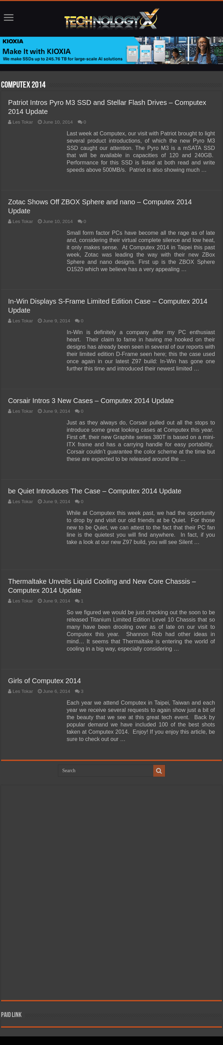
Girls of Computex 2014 (44, 681)
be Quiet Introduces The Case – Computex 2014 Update (94, 491)
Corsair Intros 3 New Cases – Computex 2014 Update (91, 400)
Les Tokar (22, 122)
